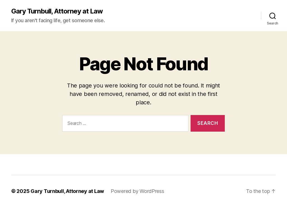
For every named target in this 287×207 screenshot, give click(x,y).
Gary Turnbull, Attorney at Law (57, 11)
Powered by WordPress (137, 191)
